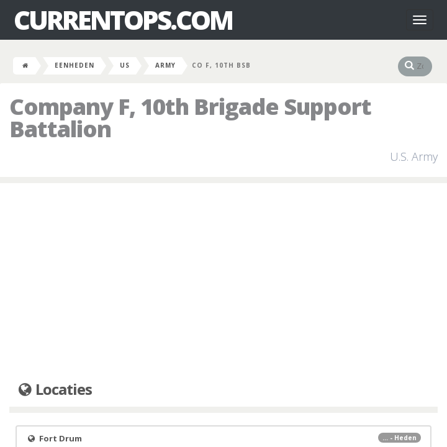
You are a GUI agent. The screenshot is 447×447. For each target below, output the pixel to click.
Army (165, 65)
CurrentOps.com (123, 19)
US (125, 65)
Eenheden (74, 65)
